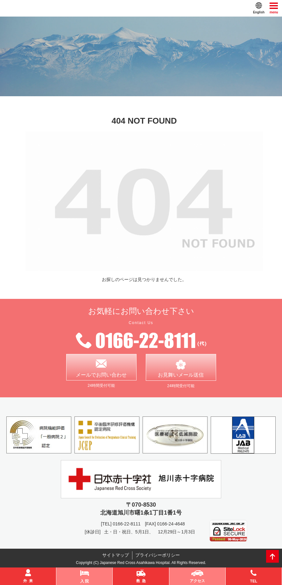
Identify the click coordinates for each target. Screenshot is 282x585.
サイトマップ (115, 555)
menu (274, 8)
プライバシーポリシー (158, 555)
